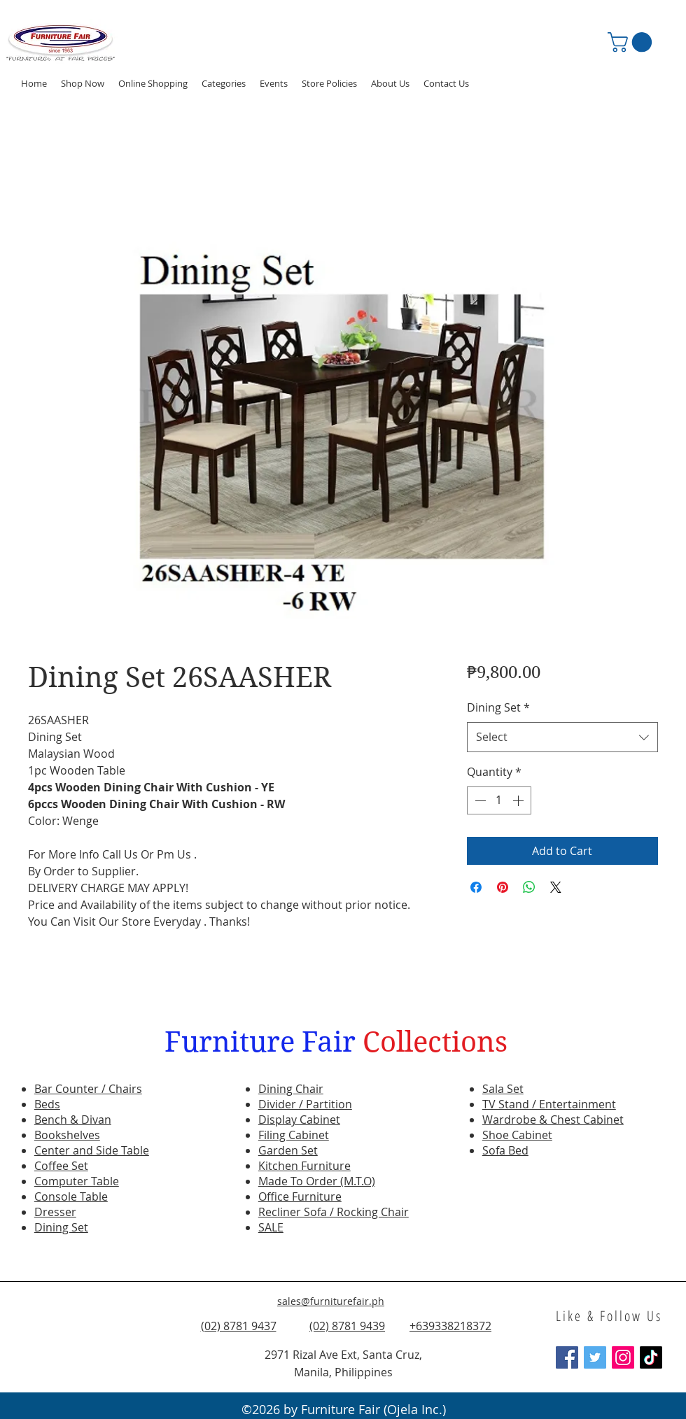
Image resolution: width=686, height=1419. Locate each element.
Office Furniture (300, 1196)
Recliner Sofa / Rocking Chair (333, 1212)
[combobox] (562, 737)
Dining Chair (290, 1088)
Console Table (71, 1196)
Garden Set (288, 1150)
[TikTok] (651, 1357)
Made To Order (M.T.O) (316, 1181)
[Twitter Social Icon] (595, 1357)
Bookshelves (67, 1135)
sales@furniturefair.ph (330, 1301)
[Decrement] (479, 800)
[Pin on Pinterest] (502, 887)
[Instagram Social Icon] (623, 1357)
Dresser (55, 1212)
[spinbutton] (499, 800)
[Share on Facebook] (476, 887)
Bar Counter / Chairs (88, 1088)
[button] (274, 83)
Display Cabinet (299, 1119)
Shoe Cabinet (517, 1135)
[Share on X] (555, 887)
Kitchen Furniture (304, 1165)
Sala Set (503, 1088)
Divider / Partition (305, 1104)
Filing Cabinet (293, 1135)
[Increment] (519, 800)
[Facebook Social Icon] (567, 1357)
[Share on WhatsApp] (529, 887)
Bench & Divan (72, 1119)
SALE (271, 1227)
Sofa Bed (505, 1150)
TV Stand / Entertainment (549, 1104)
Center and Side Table (91, 1150)
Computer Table (76, 1181)
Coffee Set (61, 1165)
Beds (47, 1104)
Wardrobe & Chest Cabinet (553, 1119)
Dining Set (498, 707)
